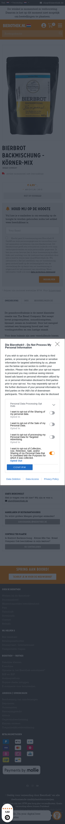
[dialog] (32, 412)
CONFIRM (19, 467)
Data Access (32, 479)
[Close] (58, 345)
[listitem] (32, 404)
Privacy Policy (51, 479)
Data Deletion (13, 479)
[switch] (52, 413)
